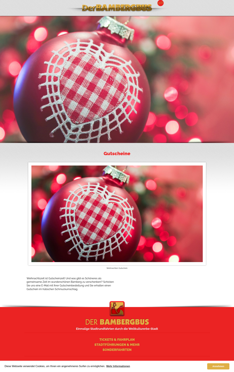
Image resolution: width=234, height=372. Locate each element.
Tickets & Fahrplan (117, 340)
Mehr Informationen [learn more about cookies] (118, 366)
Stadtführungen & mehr (117, 345)
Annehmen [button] (218, 366)
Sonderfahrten (117, 350)
